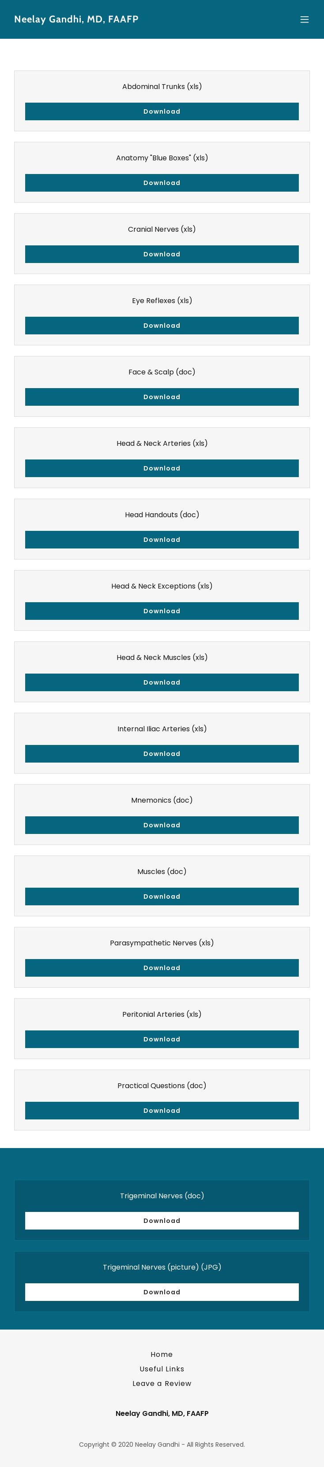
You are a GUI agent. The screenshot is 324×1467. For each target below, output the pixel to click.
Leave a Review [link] (161, 1383)
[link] (116, 20)
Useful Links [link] (161, 1369)
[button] (304, 19)
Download (161, 111)
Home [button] (162, 1354)
